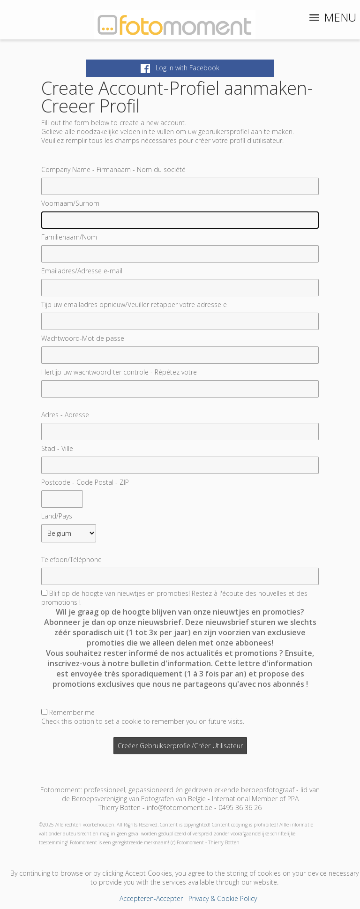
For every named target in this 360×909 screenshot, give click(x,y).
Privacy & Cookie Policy (222, 898)
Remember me (72, 712)
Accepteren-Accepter (151, 898)
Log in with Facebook (180, 67)
